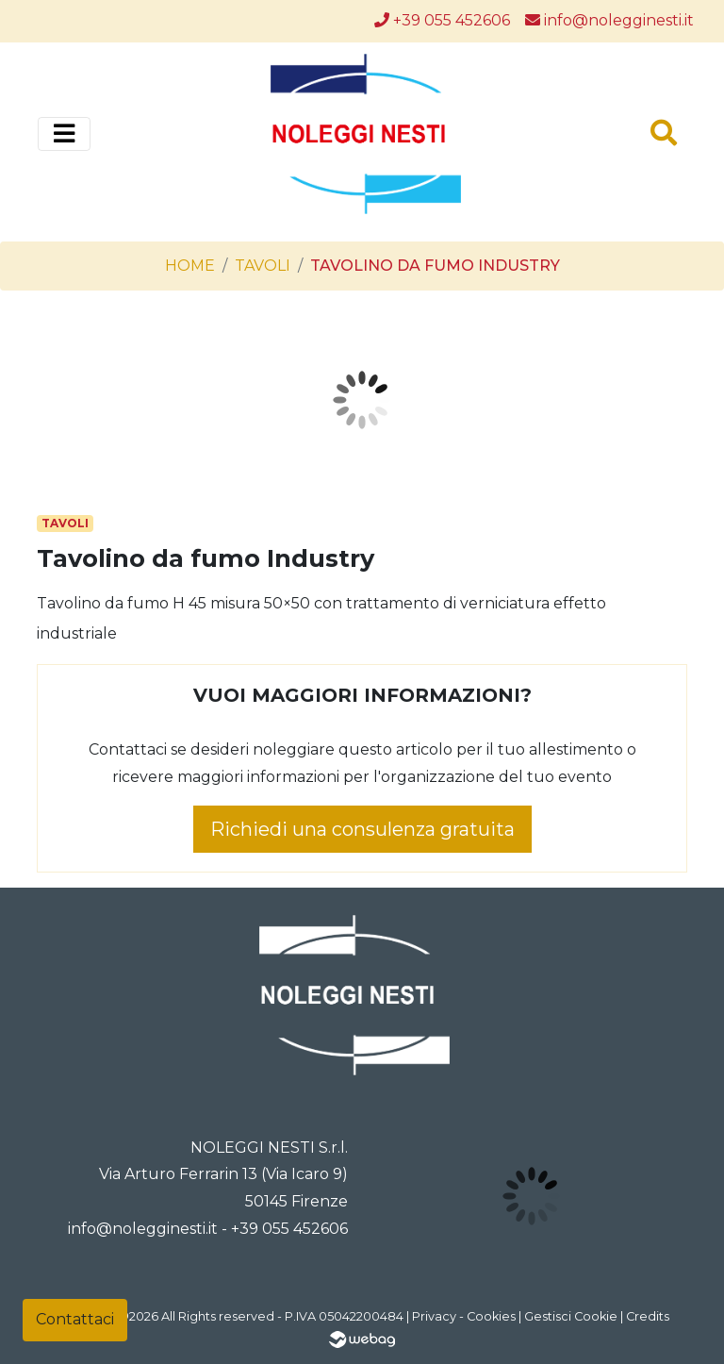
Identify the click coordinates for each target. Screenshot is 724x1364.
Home (190, 265)
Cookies (491, 1316)
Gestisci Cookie (570, 1316)
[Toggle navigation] (64, 134)
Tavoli (262, 265)
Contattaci (75, 1319)
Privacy (434, 1316)
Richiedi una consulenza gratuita (362, 829)
